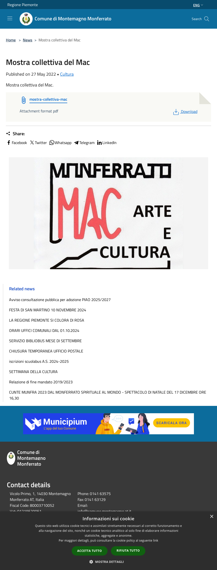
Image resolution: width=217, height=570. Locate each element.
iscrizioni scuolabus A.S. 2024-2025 (39, 361)
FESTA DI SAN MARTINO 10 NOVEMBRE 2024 (47, 310)
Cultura (67, 74)
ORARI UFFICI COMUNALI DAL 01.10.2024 (44, 330)
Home (11, 40)
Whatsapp (60, 143)
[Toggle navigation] (10, 18)
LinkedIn (106, 143)
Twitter (38, 143)
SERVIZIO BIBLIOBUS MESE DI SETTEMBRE (45, 341)
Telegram (84, 143)
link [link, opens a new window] (155, 540)
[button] (108, 561)
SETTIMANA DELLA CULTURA (33, 372)
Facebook (16, 143)
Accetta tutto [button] (89, 551)
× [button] (211, 517)
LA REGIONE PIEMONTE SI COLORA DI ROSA (46, 320)
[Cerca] (207, 19)
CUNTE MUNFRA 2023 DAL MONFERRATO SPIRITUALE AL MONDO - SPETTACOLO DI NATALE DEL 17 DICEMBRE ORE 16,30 (107, 395)
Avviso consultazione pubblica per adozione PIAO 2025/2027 (60, 300)
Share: (15, 133)
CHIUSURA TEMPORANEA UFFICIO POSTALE (46, 351)
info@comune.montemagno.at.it (104, 511)
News (27, 40)
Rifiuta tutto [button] (128, 550)
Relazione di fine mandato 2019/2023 (41, 382)
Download (184, 111)
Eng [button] (198, 5)
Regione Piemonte (22, 5)
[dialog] (108, 540)
